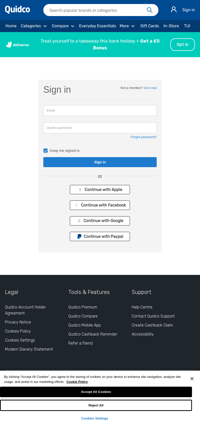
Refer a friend (80, 343)
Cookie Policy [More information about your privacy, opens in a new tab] (77, 382)
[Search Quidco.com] (97, 11)
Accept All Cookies (96, 392)
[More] (127, 26)
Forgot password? (144, 137)
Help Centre (142, 307)
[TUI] (187, 26)
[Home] (11, 26)
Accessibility (143, 334)
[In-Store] (171, 26)
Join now (150, 88)
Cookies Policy (18, 331)
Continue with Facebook (100, 205)
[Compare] (64, 26)
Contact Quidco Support (153, 316)
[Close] (191, 378)
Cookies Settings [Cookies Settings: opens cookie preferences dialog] (20, 340)
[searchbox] (100, 10)
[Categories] (34, 26)
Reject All (95, 405)
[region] (100, 398)
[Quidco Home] (17, 12)
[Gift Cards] (149, 26)
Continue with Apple (100, 189)
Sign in (188, 10)
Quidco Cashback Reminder (92, 334)
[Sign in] (173, 10)
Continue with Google (100, 220)
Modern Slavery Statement (29, 349)
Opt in (182, 44)
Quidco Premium (82, 307)
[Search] (149, 10)
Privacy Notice (18, 322)
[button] (100, 44)
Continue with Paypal (100, 236)
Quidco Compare (83, 316)
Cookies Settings (94, 418)
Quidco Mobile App (84, 325)
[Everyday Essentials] (97, 26)
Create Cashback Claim (152, 325)
